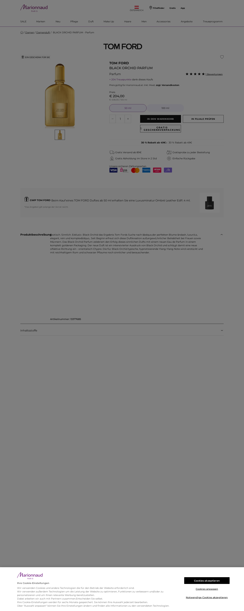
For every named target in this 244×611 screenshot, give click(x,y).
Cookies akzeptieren (207, 580)
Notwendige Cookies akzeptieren (207, 597)
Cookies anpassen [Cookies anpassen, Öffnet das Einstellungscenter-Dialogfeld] (207, 589)
